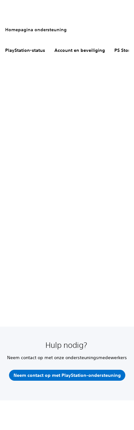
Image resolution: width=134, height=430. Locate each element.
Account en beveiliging (79, 50)
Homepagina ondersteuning (36, 30)
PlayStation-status (25, 50)
